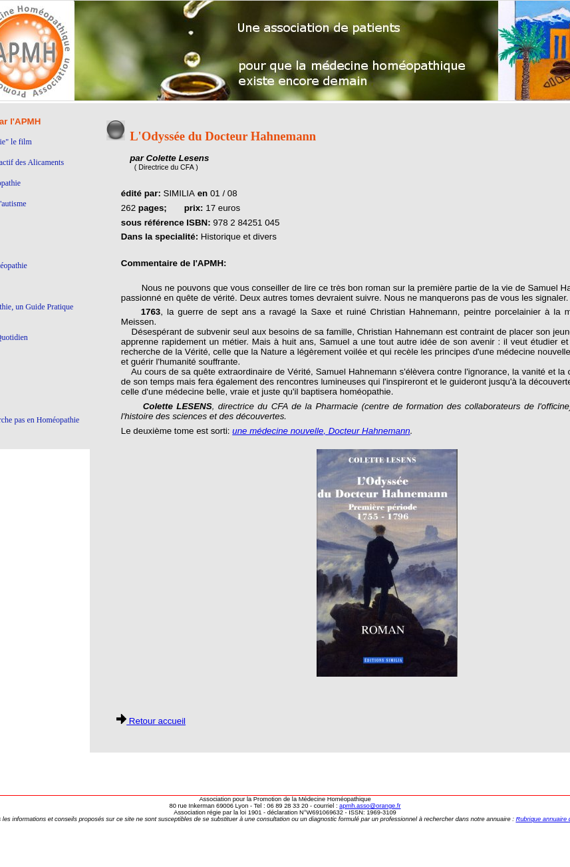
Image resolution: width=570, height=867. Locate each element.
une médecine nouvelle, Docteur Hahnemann (321, 431)
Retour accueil (151, 721)
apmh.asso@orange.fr (369, 805)
